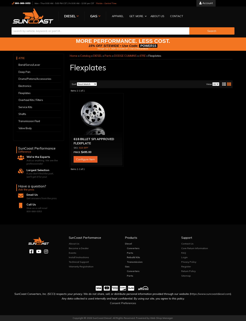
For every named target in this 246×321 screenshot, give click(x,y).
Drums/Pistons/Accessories (34, 78)
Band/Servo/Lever (29, 64)
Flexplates (24, 93)
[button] (137, 16)
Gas (127, 266)
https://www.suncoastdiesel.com (210, 294)
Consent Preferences (123, 303)
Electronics (24, 85)
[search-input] (100, 31)
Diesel (128, 243)
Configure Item (85, 159)
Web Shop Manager (161, 318)
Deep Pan (24, 71)
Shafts (22, 114)
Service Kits (25, 107)
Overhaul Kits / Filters (30, 99)
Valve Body (25, 128)
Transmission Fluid (29, 121)
